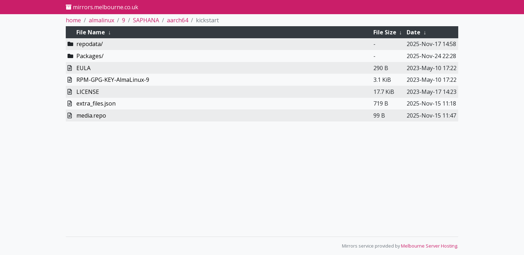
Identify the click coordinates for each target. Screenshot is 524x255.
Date (413, 32)
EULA (83, 68)
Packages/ (90, 56)
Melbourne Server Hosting (429, 246)
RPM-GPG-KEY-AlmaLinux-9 (112, 80)
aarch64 (177, 20)
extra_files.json (96, 103)
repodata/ (89, 44)
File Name (90, 32)
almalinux (101, 20)
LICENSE (87, 92)
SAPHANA (146, 20)
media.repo (91, 115)
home (73, 20)
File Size (384, 32)
